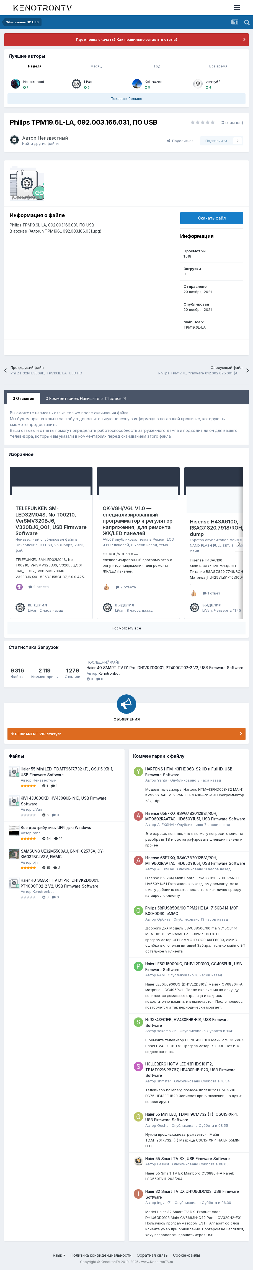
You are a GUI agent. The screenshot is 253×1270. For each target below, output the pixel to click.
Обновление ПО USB (34, 545)
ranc (37, 833)
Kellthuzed (153, 81)
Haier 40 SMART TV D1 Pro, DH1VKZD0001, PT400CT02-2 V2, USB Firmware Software (165, 668)
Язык (59, 1255)
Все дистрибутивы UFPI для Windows (56, 827)
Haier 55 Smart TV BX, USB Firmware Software (187, 1158)
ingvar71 (164, 1202)
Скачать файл (212, 218)
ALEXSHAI (165, 824)
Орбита (164, 919)
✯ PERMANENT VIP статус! (36, 734)
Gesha (163, 1125)
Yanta (162, 780)
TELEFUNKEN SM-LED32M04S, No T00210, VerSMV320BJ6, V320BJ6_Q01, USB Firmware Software (51, 520)
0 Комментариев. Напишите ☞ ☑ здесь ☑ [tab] (86, 398)
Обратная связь (152, 1255)
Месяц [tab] (96, 66)
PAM (161, 975)
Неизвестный (53, 138)
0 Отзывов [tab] (23, 398)
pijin (36, 862)
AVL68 (108, 539)
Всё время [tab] (218, 66)
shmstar (164, 1081)
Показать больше (126, 98)
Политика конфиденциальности (101, 1255)
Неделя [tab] (35, 66)
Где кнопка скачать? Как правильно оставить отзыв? (126, 39)
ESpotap (197, 540)
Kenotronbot (33, 81)
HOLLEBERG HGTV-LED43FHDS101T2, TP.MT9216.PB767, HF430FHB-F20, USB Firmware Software (190, 1070)
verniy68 (213, 81)
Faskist (163, 1164)
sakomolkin (167, 1031)
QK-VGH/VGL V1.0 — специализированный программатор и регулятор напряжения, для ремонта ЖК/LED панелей (137, 520)
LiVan (89, 81)
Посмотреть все (126, 628)
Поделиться (180, 140)
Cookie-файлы (186, 1255)
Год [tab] (157, 66)
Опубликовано (195, 780)
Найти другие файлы (40, 143)
